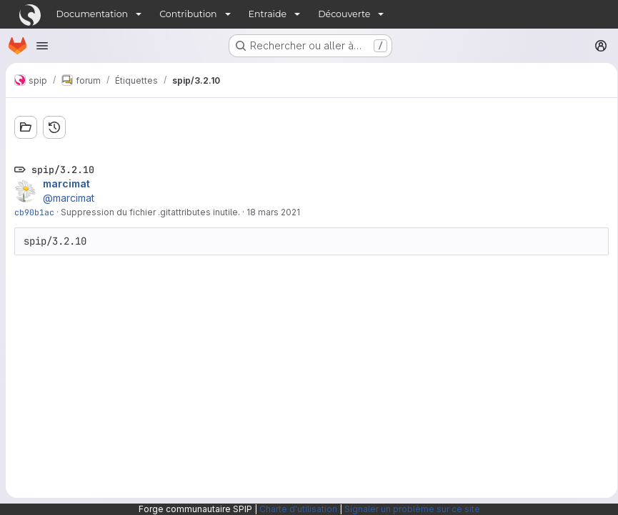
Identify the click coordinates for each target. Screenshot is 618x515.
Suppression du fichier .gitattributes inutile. (150, 212)
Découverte (344, 14)
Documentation (92, 14)
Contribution (187, 14)
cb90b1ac (34, 212)
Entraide (268, 14)
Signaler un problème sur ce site (412, 509)
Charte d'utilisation (298, 509)
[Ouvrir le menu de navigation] (42, 45)
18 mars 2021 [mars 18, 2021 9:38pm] (273, 212)
